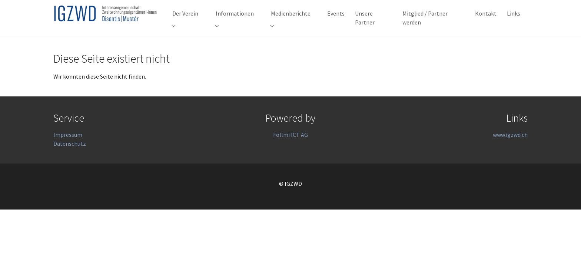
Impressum (67, 148)
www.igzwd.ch (510, 148)
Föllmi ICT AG (290, 148)
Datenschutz (69, 157)
